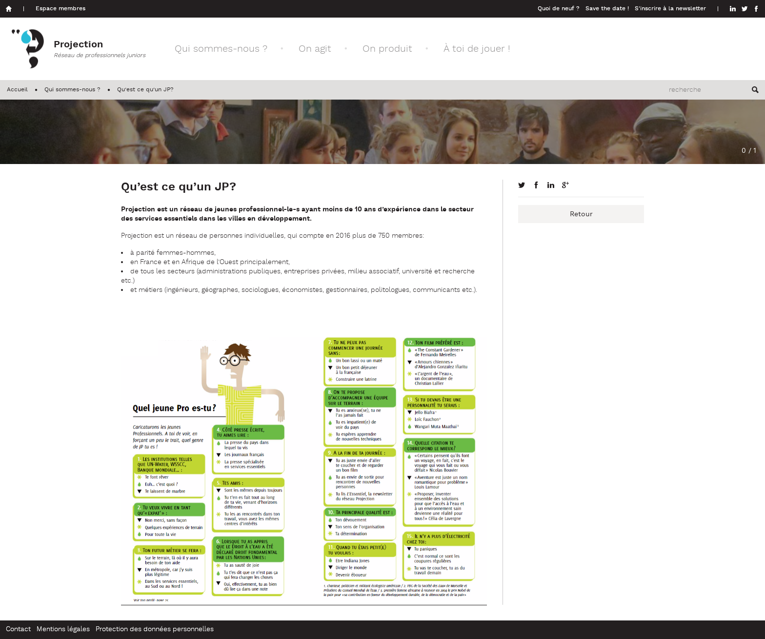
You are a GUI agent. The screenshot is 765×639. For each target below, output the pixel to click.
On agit (315, 49)
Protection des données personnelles (155, 629)
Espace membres (60, 9)
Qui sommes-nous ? (221, 49)
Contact (18, 629)
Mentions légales (63, 629)
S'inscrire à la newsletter (670, 9)
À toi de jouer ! (476, 49)
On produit (387, 49)
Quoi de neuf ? (559, 9)
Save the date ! (607, 9)
